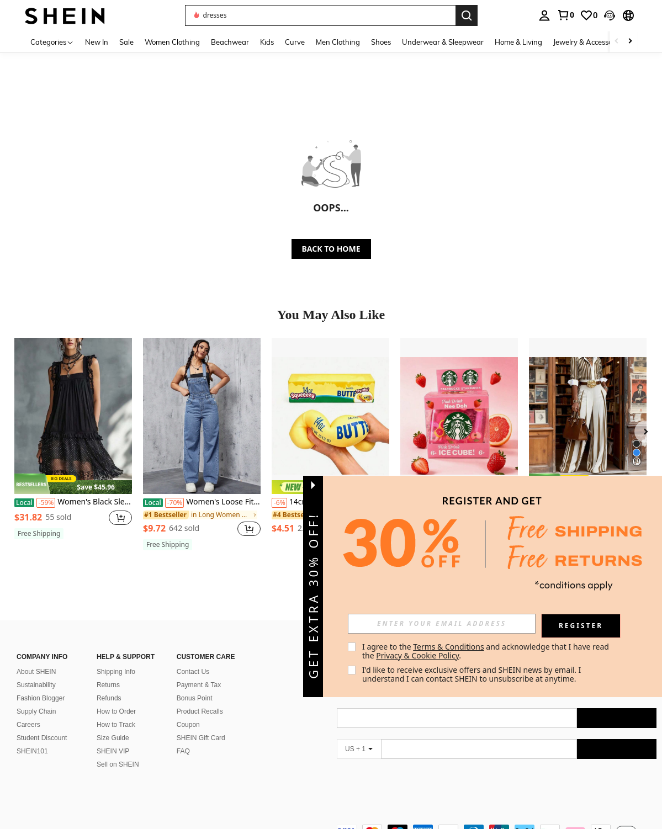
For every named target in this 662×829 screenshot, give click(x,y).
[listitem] (73, 443)
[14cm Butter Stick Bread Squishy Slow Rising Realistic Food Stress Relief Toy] (330, 416)
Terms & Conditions (448, 646)
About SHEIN (36, 658)
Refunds (109, 685)
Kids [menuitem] (267, 42)
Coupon (188, 711)
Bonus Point (195, 685)
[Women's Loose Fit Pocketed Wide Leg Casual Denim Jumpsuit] (202, 416)
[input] (442, 624)
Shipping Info (116, 658)
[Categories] (52, 41)
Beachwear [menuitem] (230, 42)
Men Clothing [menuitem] (338, 42)
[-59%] (46, 503)
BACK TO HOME (331, 248)
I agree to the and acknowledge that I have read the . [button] (486, 651)
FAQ (183, 738)
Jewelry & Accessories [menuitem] (588, 42)
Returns (108, 672)
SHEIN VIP (113, 738)
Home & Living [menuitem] (518, 42)
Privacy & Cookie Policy (417, 655)
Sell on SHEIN (118, 751)
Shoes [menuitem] (381, 42)
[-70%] (174, 503)
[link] (565, 15)
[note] (73, 484)
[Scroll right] (630, 41)
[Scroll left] (617, 41)
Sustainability (36, 672)
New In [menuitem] (96, 42)
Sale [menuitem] (126, 42)
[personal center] (544, 15)
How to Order (116, 698)
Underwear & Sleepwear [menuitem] (443, 42)
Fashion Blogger (41, 685)
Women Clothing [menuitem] (172, 42)
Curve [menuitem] (295, 42)
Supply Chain (36, 698)
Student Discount (42, 725)
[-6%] (279, 503)
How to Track (116, 711)
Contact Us (193, 658)
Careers (28, 711)
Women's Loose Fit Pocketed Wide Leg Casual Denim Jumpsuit (202, 502)
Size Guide (113, 725)
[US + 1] (359, 736)
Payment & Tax (199, 672)
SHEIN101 (32, 738)
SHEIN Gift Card (201, 725)
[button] (609, 15)
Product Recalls (200, 698)
